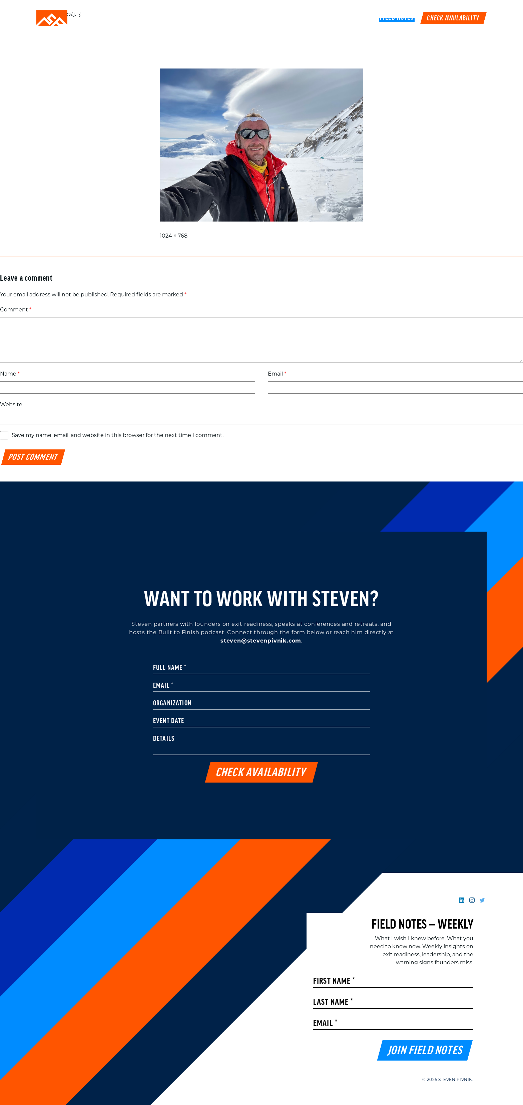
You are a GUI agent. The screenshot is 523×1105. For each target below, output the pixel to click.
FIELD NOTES (397, 18)
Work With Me (293, 18)
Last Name (333, 1002)
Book (364, 18)
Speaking (249, 18)
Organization (172, 703)
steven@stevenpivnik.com (260, 641)
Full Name (169, 668)
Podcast (335, 18)
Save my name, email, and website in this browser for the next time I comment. (117, 435)
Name (10, 374)
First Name (334, 981)
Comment (15, 309)
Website (11, 404)
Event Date (168, 721)
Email (277, 374)
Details (163, 739)
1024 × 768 (173, 236)
